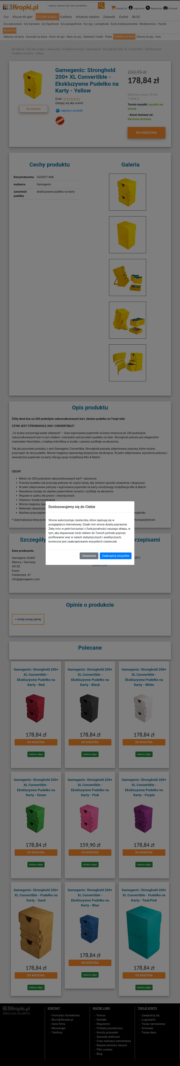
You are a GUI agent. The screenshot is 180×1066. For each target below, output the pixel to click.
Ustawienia (89, 555)
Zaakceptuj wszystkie (115, 555)
